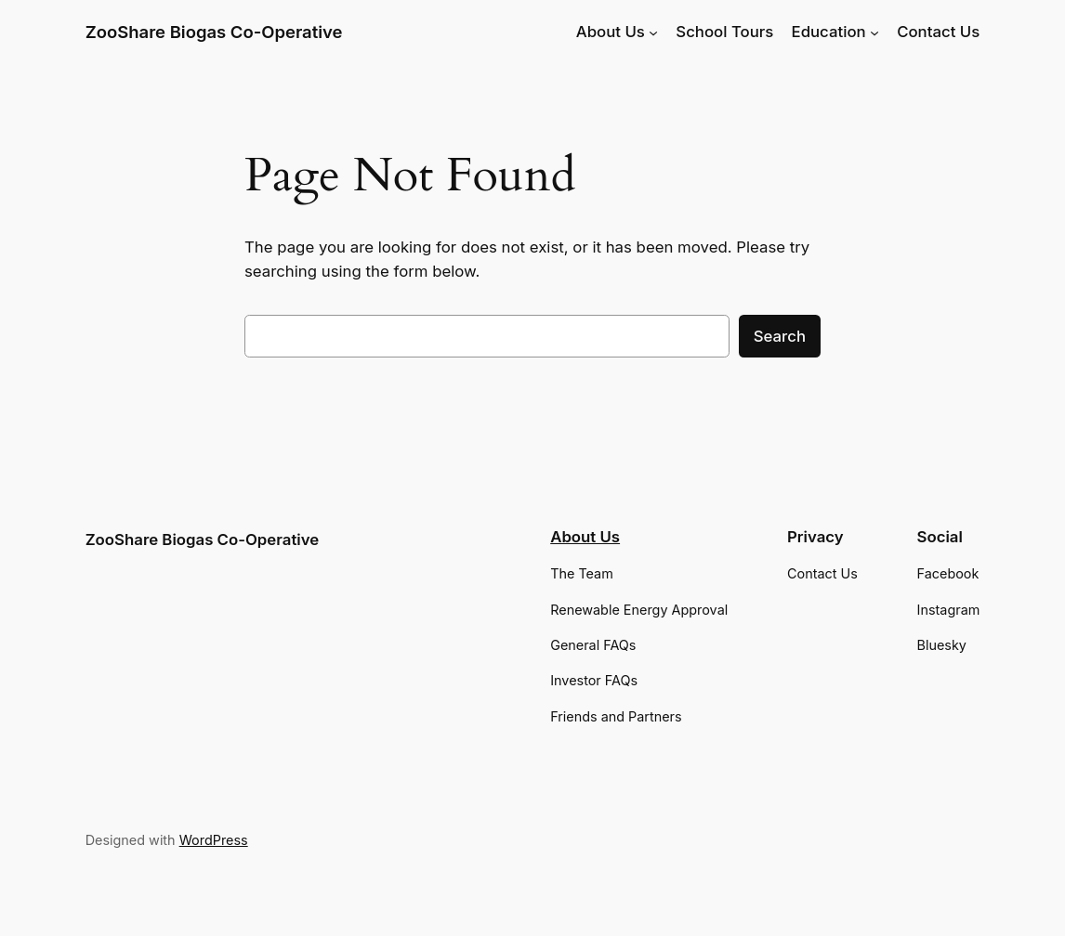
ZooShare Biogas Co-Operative (214, 31)
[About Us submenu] (653, 31)
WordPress (213, 840)
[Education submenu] (874, 31)
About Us (585, 536)
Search (780, 336)
